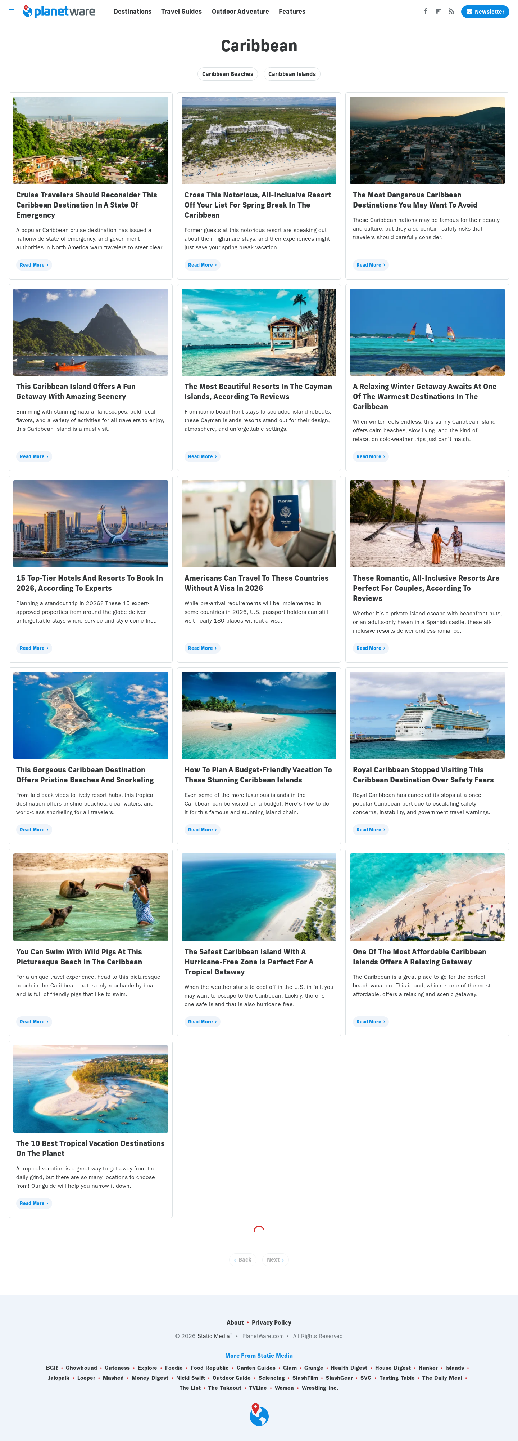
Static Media (213, 1336)
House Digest (393, 1368)
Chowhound (81, 1368)
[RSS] (451, 13)
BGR (52, 1368)
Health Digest (349, 1368)
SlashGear (339, 1378)
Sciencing (272, 1378)
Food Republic (210, 1368)
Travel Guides (181, 11)
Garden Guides (256, 1368)
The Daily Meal (442, 1378)
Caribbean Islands (292, 74)
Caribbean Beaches (227, 74)
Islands (454, 1368)
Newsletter (485, 11)
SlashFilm (305, 1378)
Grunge (313, 1368)
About (235, 1322)
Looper (86, 1378)
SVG (366, 1378)
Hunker (428, 1368)
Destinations (132, 11)
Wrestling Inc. (320, 1388)
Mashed (113, 1378)
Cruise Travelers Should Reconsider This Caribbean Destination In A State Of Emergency (86, 204)
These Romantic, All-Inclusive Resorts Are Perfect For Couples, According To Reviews (426, 588)
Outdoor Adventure (240, 11)
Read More (32, 265)
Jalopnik (59, 1378)
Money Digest (150, 1378)
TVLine (258, 1388)
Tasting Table (397, 1378)
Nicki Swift (190, 1378)
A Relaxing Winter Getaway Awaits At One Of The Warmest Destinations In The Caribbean (425, 396)
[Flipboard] (438, 13)
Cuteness (117, 1368)
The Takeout (224, 1388)
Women (284, 1388)
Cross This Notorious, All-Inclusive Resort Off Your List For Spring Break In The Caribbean (258, 204)
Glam (289, 1368)
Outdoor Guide (232, 1378)
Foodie (174, 1368)
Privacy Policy (271, 1322)
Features (292, 11)
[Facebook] (425, 13)
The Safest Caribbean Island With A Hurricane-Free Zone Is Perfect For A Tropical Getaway (249, 961)
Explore (148, 1368)
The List (190, 1388)
